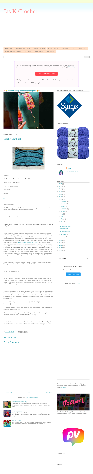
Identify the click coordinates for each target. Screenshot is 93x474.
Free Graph (65, 48)
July (62, 214)
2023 (60, 191)
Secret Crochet (39, 51)
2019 (60, 240)
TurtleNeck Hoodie (17, 411)
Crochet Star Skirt (65, 226)
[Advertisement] (47, 30)
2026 (60, 184)
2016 (60, 247)
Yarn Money (28, 51)
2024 (60, 189)
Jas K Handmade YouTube (23, 48)
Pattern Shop (8, 48)
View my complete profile (73, 171)
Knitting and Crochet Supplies (13, 51)
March (63, 224)
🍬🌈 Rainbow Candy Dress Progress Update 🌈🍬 (22, 91)
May (62, 219)
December (64, 201)
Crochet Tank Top (65, 231)
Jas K (69, 168)
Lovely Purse (64, 228)
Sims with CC (50, 51)
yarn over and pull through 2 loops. (28, 242)
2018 (60, 242)
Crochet (63, 387)
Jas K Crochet (20, 11)
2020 (60, 199)
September (64, 209)
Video (5, 199)
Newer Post (8, 393)
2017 (60, 245)
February (63, 234)
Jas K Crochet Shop (39, 48)
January (63, 237)
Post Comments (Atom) (32, 397)
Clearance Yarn (82, 48)
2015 (60, 250)
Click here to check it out (46, 74)
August (63, 211)
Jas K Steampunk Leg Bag (19, 402)
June (62, 216)
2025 (60, 186)
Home (29, 393)
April (62, 221)
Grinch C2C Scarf (17, 420)
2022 (60, 194)
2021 (60, 196)
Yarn (73, 48)
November (64, 204)
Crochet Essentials (53, 48)
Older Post (49, 393)
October (63, 206)
